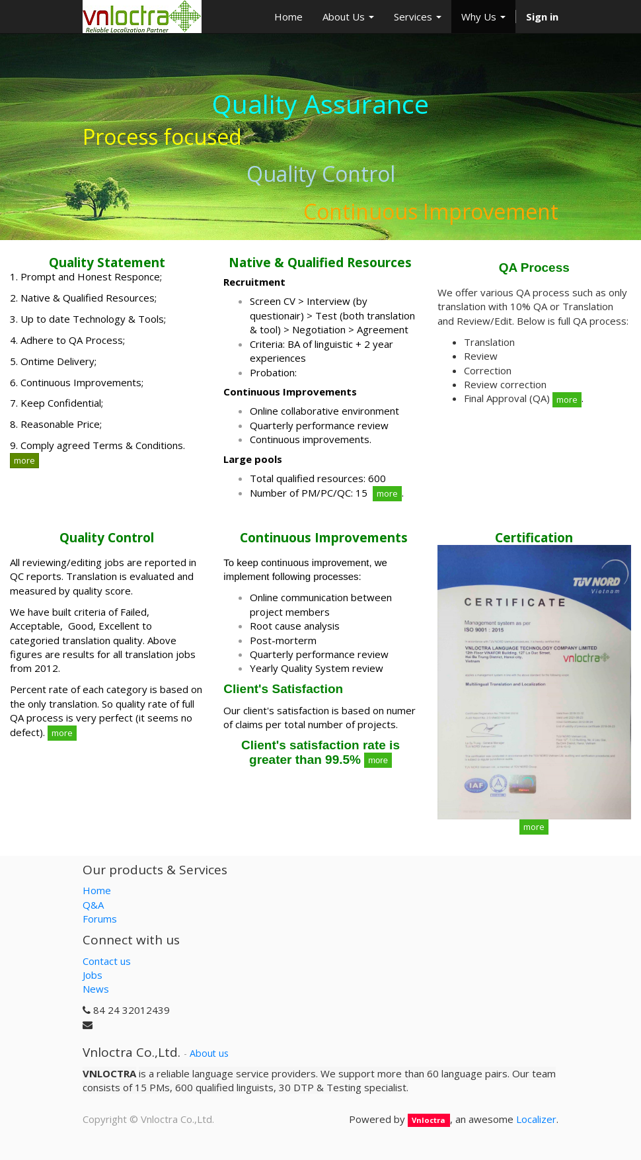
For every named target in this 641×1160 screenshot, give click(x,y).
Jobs (92, 974)
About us (209, 1053)
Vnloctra (428, 1120)
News (96, 988)
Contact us (107, 961)
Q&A (93, 904)
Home (97, 890)
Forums (100, 918)
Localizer (536, 1119)
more (24, 460)
